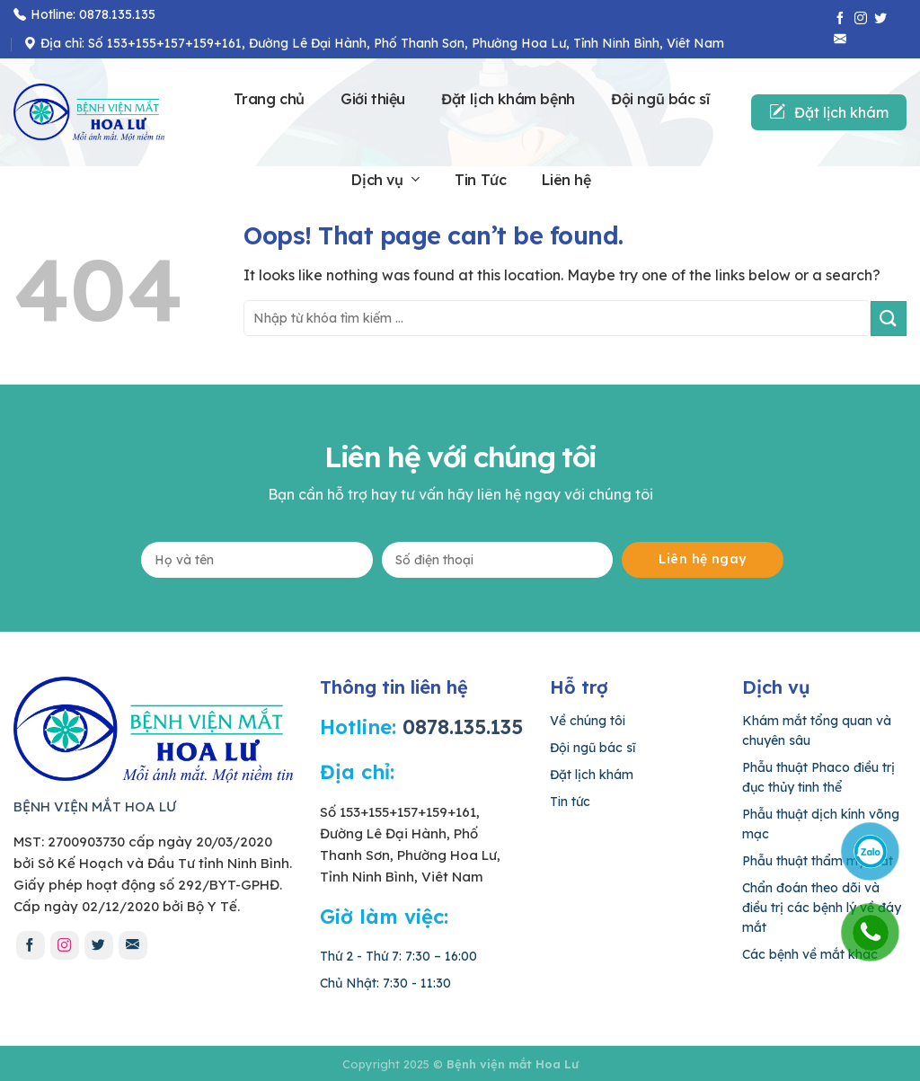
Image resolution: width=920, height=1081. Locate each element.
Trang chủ (269, 99)
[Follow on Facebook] (840, 19)
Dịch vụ (385, 180)
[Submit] (889, 318)
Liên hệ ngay (702, 559)
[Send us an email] (840, 38)
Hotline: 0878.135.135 (84, 14)
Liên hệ (566, 180)
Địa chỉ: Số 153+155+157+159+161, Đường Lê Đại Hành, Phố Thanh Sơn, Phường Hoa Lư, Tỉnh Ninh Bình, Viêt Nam (373, 43)
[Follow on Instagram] (860, 19)
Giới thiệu (373, 99)
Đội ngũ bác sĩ (660, 99)
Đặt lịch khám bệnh (508, 99)
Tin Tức (480, 180)
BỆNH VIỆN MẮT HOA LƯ (94, 806)
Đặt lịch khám (829, 112)
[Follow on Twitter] (880, 19)
